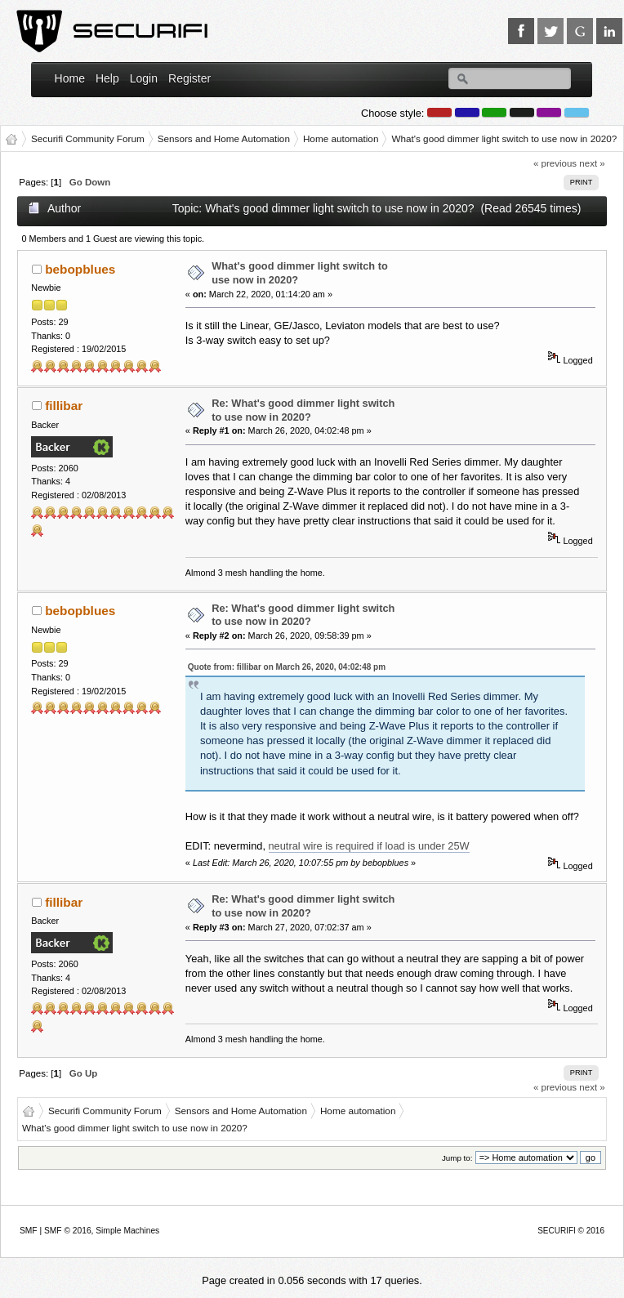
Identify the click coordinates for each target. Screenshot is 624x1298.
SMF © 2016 (67, 1230)
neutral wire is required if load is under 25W (369, 846)
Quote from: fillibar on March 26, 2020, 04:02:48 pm (287, 666)
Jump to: (457, 1157)
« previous (555, 163)
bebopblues (80, 269)
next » (591, 163)
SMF (29, 1230)
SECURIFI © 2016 (570, 1230)
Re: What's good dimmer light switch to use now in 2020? (303, 410)
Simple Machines (127, 1230)
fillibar (63, 406)
